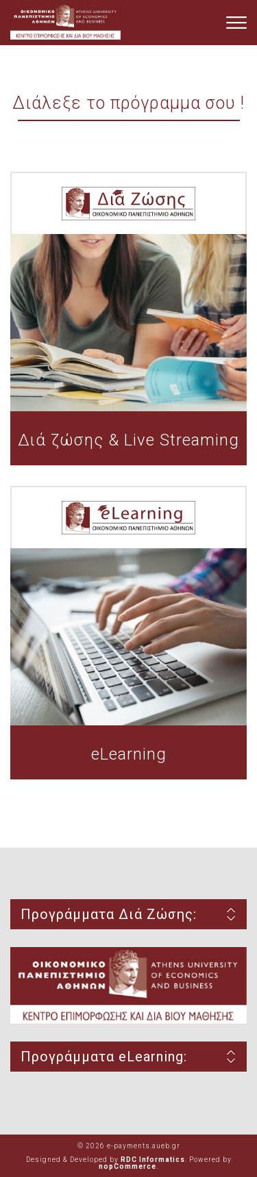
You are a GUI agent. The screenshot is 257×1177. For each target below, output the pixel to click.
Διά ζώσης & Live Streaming (128, 440)
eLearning (129, 754)
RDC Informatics (153, 1159)
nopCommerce (127, 1166)
